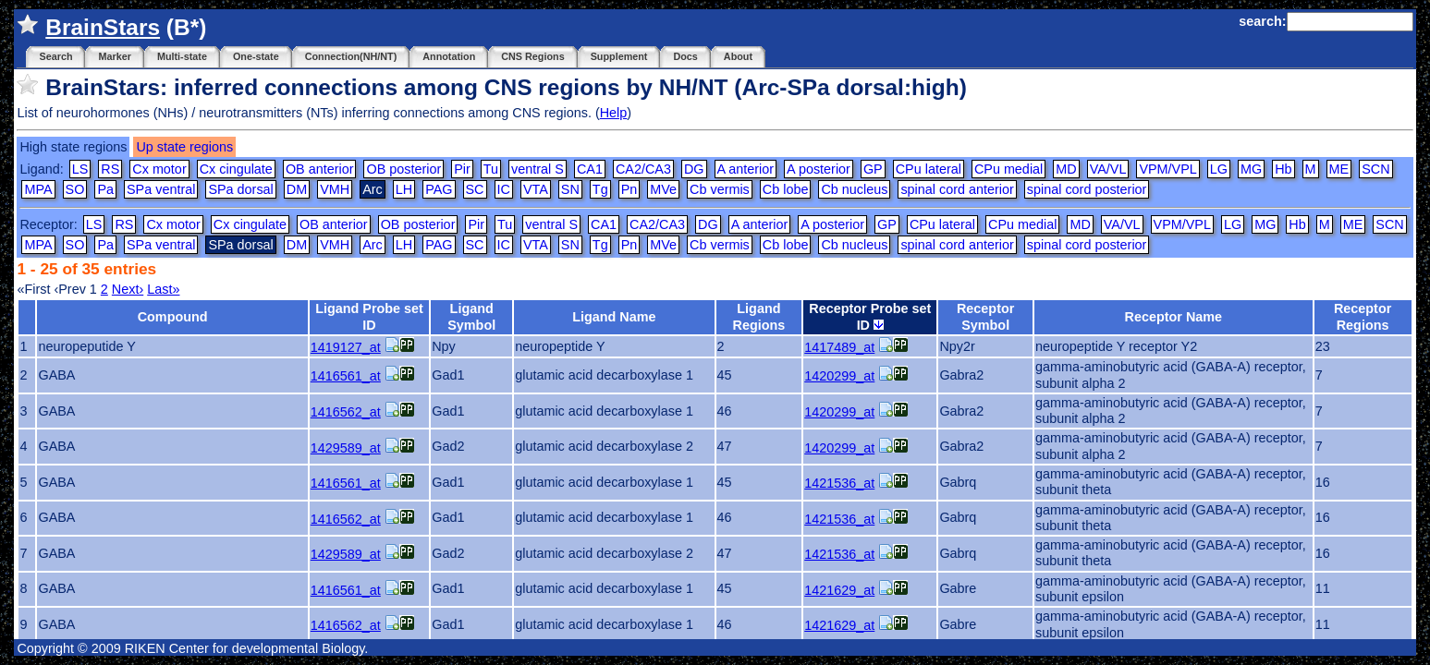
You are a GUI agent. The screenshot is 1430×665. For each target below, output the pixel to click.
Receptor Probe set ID (870, 316)
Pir (462, 169)
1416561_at (346, 376)
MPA (38, 189)
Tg (600, 189)
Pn (629, 189)
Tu (490, 169)
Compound (173, 316)
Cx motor (159, 169)
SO (75, 189)
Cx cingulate (236, 169)
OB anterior (320, 169)
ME (1339, 169)
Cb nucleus (854, 189)
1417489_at (839, 347)
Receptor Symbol (985, 316)
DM (297, 189)
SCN (1375, 169)
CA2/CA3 (643, 169)
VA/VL (1108, 169)
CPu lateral (928, 169)
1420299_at (839, 376)
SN (570, 189)
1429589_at (346, 448)
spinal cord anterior (956, 189)
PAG (438, 189)
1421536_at (839, 483)
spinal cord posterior (1087, 189)
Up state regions (184, 146)
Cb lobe (786, 189)
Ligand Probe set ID (369, 316)
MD (1066, 169)
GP (873, 169)
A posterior (818, 169)
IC (503, 189)
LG (1219, 169)
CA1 (590, 169)
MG (1251, 169)
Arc (372, 244)
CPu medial (1008, 169)
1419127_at (346, 347)
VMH (334, 189)
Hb (1283, 169)
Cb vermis (720, 189)
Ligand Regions (759, 316)
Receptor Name (1174, 316)
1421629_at (839, 590)
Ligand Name (613, 316)
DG (694, 169)
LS (80, 169)
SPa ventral (161, 189)
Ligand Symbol (471, 316)
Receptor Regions (1362, 316)
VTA (535, 189)
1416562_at (346, 412)
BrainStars (102, 27)
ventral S (537, 169)
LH (404, 189)
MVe (663, 189)
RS (110, 169)
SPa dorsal (240, 189)
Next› (127, 289)
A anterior (746, 169)
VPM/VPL (1167, 169)
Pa (105, 189)
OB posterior (403, 169)
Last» (163, 289)
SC (475, 189)
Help (614, 112)
